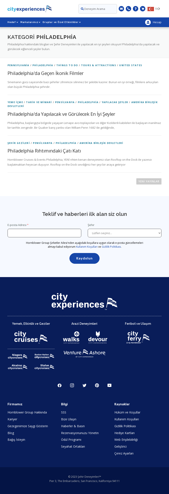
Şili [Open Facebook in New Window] (59, 385)
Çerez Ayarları (124, 453)
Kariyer (12, 419)
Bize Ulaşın (68, 419)
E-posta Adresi (17, 225)
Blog (11, 433)
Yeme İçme (15, 102)
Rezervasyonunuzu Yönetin (80, 433)
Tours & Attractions (98, 65)
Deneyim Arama (93, 9)
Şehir (91, 225)
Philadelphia (42, 65)
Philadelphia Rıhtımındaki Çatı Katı (44, 150)
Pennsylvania (18, 65)
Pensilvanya (65, 102)
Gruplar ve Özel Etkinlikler (62, 22)
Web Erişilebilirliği (126, 440)
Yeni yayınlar (148, 181)
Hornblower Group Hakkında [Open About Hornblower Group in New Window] (27, 412)
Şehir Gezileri (19, 143)
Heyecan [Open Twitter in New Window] (84, 385)
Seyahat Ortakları (73, 446)
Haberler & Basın (73, 426)
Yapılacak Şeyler (115, 102)
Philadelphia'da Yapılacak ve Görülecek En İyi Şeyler (61, 114)
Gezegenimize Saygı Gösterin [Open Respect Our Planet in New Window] (28, 426)
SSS (63, 412)
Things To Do (67, 65)
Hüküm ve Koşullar (127, 412)
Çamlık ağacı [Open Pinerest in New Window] (97, 385)
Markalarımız (30, 22)
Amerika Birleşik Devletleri (101, 143)
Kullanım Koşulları (87, 247)
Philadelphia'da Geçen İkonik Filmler (45, 73)
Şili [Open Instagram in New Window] (72, 385)
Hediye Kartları (124, 433)
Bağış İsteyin (16, 440)
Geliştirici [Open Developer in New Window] (120, 446)
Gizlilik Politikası (111, 247)
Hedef (13, 22)
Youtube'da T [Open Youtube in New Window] (109, 385)
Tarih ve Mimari (39, 102)
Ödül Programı (71, 440)
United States (130, 65)
